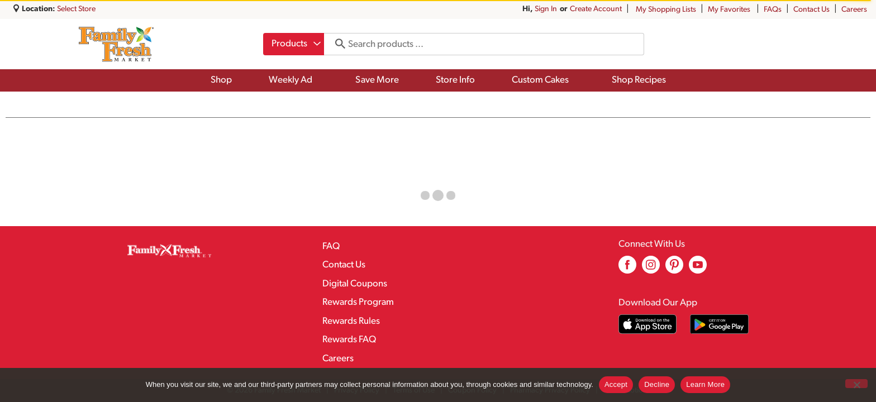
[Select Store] (77, 9)
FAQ (331, 246)
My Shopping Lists (666, 10)
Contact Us (811, 10)
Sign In (546, 9)
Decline (656, 384)
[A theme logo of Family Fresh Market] (116, 44)
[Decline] (856, 383)
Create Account (596, 9)
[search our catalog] (336, 44)
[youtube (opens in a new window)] (698, 269)
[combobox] (293, 44)
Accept (615, 384)
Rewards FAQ (349, 339)
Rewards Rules (351, 321)
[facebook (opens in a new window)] (627, 269)
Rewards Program (358, 302)
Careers (854, 10)
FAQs (773, 10)
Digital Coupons (354, 284)
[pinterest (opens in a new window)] (674, 269)
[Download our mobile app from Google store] (719, 324)
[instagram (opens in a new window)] (651, 269)
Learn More (705, 384)
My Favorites (730, 10)
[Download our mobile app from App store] (647, 324)
